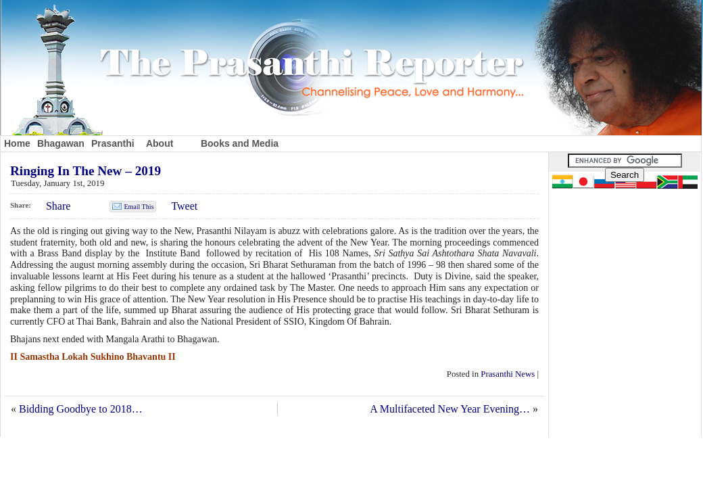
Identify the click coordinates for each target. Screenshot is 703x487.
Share (58, 206)
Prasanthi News (508, 374)
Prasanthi (113, 143)
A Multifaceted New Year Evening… (450, 409)
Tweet (184, 206)
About (159, 143)
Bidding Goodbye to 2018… (81, 409)
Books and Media (239, 143)
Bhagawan (60, 143)
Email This (138, 206)
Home (17, 143)
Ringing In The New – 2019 (85, 171)
